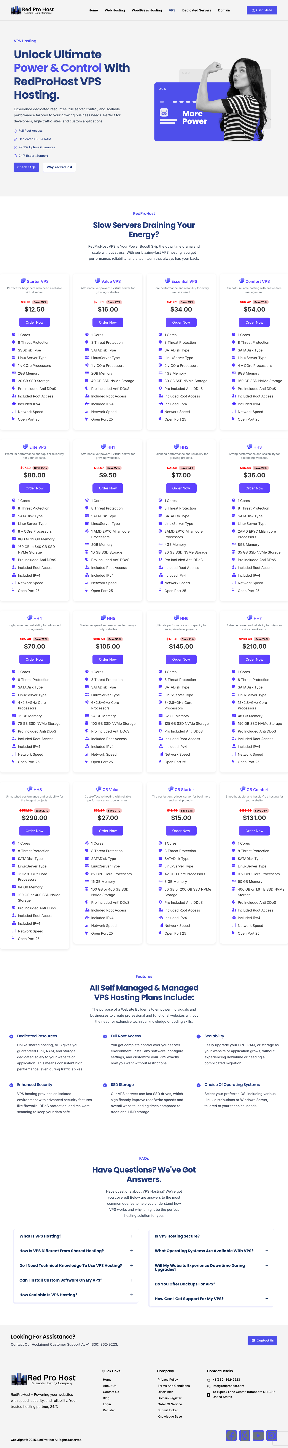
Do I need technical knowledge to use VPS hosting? (70, 1265)
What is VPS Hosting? (40, 1236)
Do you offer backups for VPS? (185, 1284)
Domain (224, 10)
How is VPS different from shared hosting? (61, 1251)
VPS (172, 10)
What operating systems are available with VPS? (204, 1251)
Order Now (35, 322)
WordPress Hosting (147, 10)
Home (93, 10)
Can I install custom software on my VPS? (60, 1280)
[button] (76, 1236)
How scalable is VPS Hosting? (48, 1295)
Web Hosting (115, 10)
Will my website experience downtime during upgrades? (200, 1267)
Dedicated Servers (196, 10)
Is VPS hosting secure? (177, 1236)
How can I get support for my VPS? (189, 1299)
